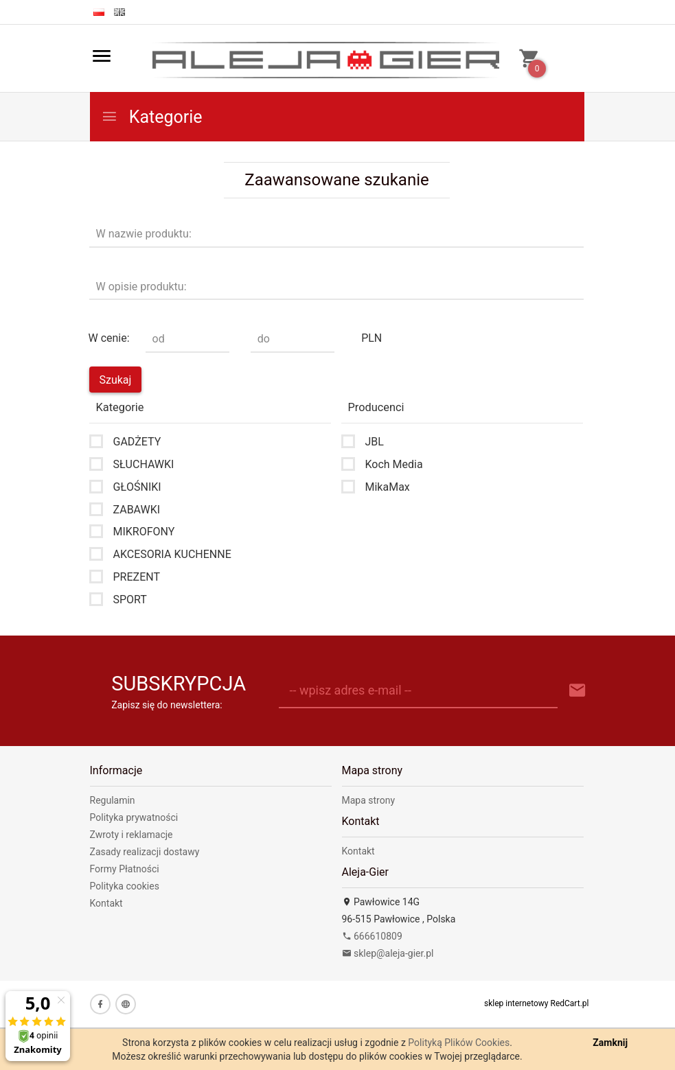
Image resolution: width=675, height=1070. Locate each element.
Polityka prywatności (134, 817)
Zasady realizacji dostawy (145, 851)
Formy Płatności (124, 868)
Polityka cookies (124, 886)
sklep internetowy (516, 1003)
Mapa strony (369, 800)
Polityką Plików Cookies (459, 1042)
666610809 (372, 936)
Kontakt (106, 903)
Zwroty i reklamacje (131, 834)
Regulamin (112, 800)
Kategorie (152, 117)
